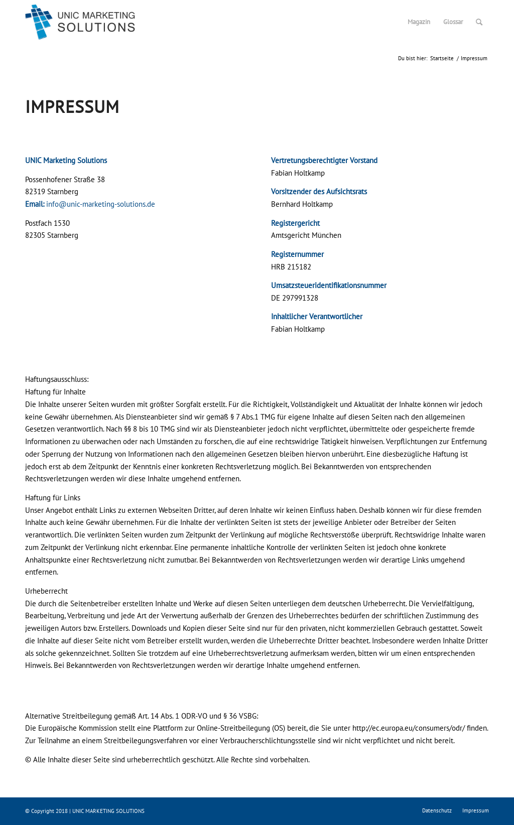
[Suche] (479, 22)
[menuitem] (419, 22)
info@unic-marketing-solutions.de (100, 204)
